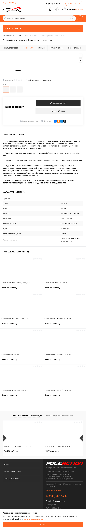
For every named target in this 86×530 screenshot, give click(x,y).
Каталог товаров (43, 28)
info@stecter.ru (58, 501)
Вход (4, 3)
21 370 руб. (52, 451)
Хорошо (43, 525)
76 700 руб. (11, 451)
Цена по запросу (14, 107)
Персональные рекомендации (27, 416)
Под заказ (46, 121)
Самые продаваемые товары (59, 416)
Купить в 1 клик (58, 111)
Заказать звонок (74, 3)
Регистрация (12, 3)
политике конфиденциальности (34, 519)
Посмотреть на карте (53, 490)
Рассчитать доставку (29, 121)
